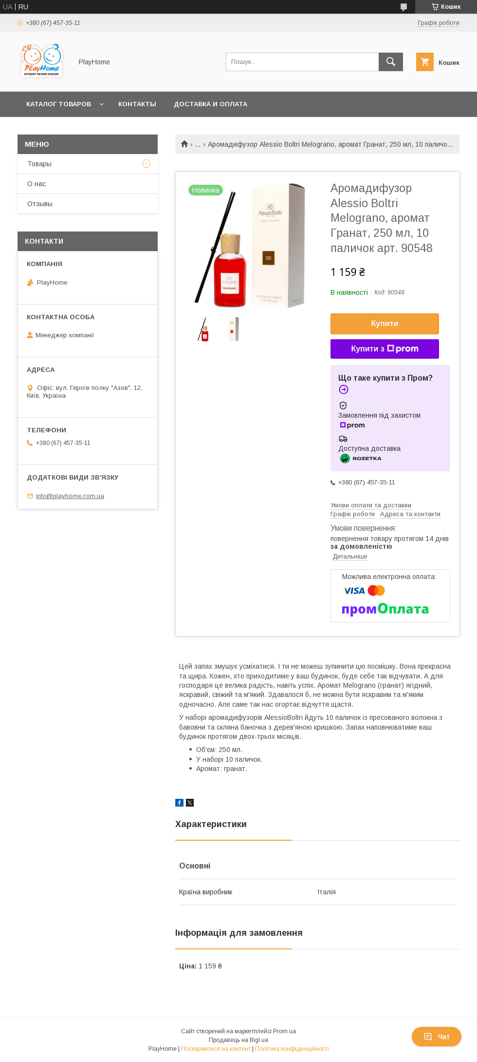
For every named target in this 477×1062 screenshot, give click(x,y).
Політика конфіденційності (292, 1048)
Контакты (137, 104)
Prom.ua (284, 1031)
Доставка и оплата (210, 104)
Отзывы (40, 204)
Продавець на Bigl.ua (238, 1040)
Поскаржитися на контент (216, 1048)
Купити (385, 323)
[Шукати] (391, 62)
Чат (436, 1036)
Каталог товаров (58, 104)
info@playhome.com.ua (70, 496)
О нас (36, 184)
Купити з (384, 349)
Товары (39, 164)
